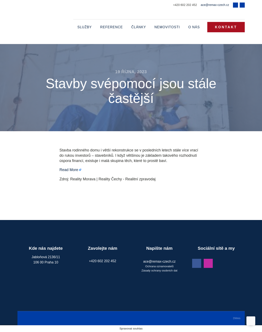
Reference (111, 27)
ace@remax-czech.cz (215, 5)
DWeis (236, 318)
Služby (84, 27)
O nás (194, 27)
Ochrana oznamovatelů (159, 266)
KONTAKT (226, 27)
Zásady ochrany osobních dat (159, 270)
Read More (69, 170)
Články (138, 27)
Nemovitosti (167, 27)
